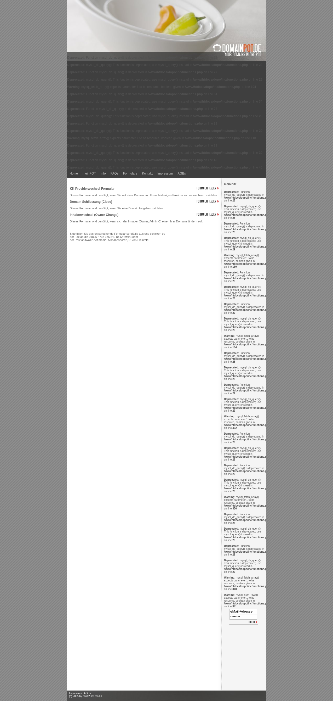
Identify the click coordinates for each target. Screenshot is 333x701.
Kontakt (147, 173)
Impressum (165, 173)
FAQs (114, 173)
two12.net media (92, 696)
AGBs (181, 173)
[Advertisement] (243, 658)
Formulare (130, 173)
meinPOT (89, 173)
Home (74, 173)
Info (103, 173)
